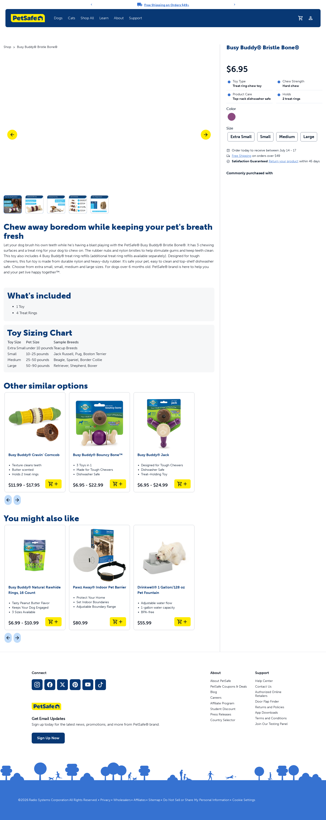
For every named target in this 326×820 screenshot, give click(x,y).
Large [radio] (308, 136)
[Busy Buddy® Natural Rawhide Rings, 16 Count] (35, 577)
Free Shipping (241, 156)
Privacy (105, 800)
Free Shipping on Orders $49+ (166, 5)
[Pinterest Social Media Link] (75, 684)
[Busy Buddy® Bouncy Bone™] (99, 442)
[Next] (234, 4)
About (119, 18)
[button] (109, 204)
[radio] (232, 117)
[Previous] (91, 4)
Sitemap (154, 800)
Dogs (58, 18)
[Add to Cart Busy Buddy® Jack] (182, 483)
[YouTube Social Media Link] (87, 684)
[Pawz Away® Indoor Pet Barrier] (99, 577)
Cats (71, 18)
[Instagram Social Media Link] (37, 684)
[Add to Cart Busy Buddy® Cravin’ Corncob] (53, 483)
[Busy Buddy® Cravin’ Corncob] (35, 442)
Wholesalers (122, 800)
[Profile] (310, 18)
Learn (103, 18)
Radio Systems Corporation (49, 800)
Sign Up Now (48, 738)
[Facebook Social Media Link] (49, 684)
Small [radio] (265, 136)
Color (231, 109)
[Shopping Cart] (300, 18)
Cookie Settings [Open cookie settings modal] (243, 800)
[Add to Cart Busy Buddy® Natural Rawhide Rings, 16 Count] (53, 621)
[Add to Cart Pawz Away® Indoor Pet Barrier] (118, 621)
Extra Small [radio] (241, 136)
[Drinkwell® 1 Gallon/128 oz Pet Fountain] (164, 577)
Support (135, 18)
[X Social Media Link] (62, 684)
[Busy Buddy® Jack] (164, 442)
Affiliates (140, 800)
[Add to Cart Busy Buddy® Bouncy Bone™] (118, 483)
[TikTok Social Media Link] (100, 684)
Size (229, 128)
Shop (7, 47)
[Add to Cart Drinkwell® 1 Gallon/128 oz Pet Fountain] (182, 621)
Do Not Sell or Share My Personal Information (196, 800)
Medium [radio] (287, 136)
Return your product (283, 161)
